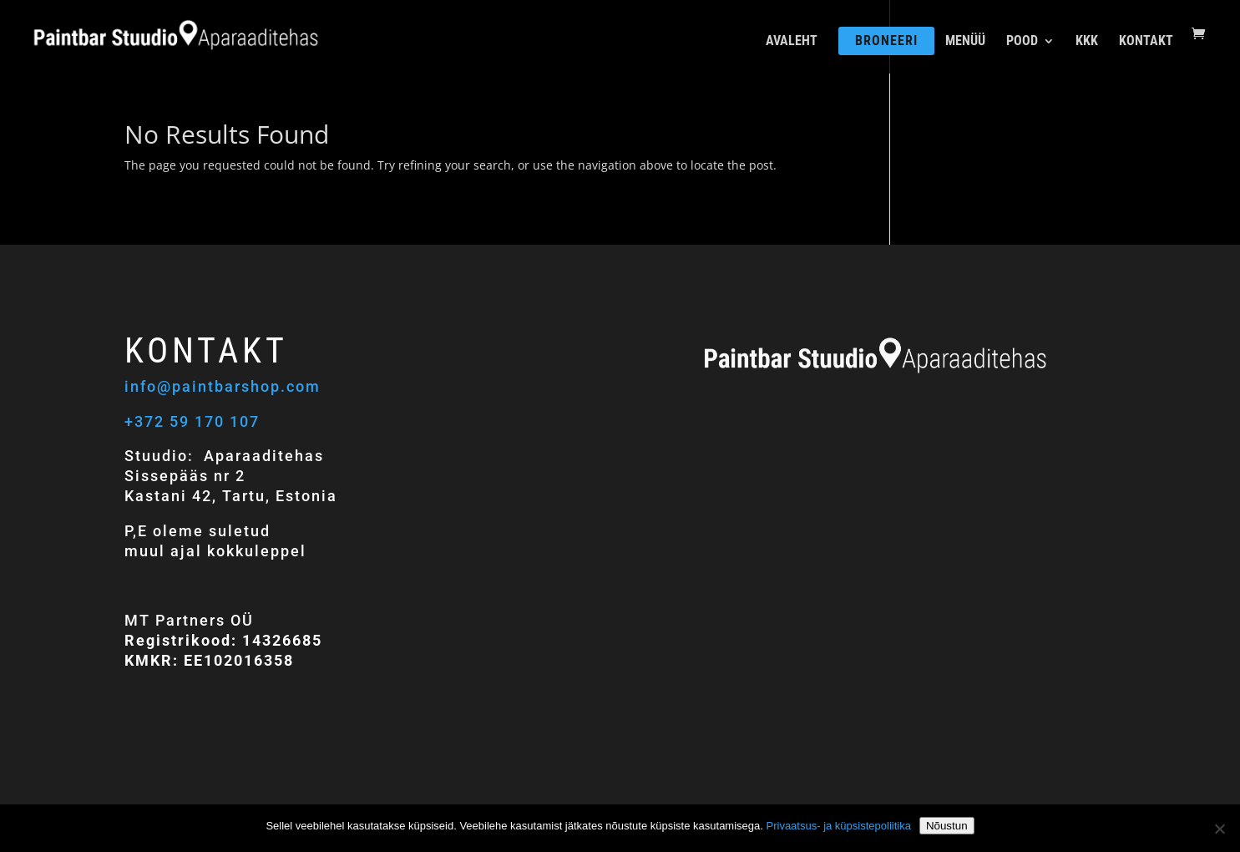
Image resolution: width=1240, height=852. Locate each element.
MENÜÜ (965, 41)
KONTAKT (1146, 41)
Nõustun (947, 825)
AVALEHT (791, 41)
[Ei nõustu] (1219, 828)
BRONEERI (886, 40)
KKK (1087, 41)
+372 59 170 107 (192, 421)
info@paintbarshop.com (225, 386)
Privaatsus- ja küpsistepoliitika (839, 825)
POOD (1022, 41)
